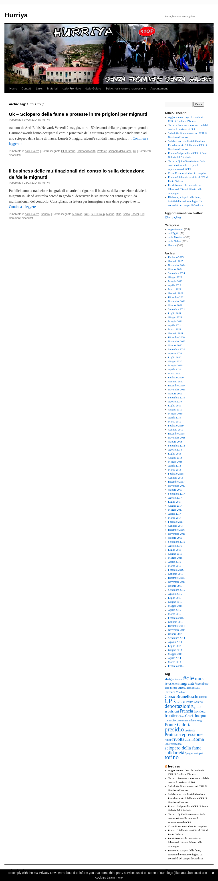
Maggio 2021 (175, 321)
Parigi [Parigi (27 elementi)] (199, 720)
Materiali (52, 88)
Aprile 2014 (174, 658)
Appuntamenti (159, 88)
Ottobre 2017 (175, 489)
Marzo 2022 (174, 289)
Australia (77, 214)
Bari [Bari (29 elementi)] (189, 687)
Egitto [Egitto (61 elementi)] (196, 706)
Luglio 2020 (174, 357)
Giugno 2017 (175, 505)
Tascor (135, 214)
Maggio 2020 (175, 365)
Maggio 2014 (175, 654)
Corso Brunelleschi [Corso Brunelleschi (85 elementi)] (181, 696)
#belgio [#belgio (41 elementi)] (169, 679)
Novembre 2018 (177, 437)
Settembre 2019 (176, 397)
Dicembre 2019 (176, 385)
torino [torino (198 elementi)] (172, 757)
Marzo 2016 (174, 565)
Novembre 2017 (177, 485)
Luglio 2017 (174, 501)
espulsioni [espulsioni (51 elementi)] (172, 711)
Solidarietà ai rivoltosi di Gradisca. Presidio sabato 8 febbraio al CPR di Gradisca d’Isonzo (187, 145)
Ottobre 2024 (175, 269)
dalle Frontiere (72, 88)
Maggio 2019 (175, 413)
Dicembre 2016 (176, 529)
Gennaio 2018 (175, 477)
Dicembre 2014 (176, 625)
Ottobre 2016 (175, 537)
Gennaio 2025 (175, 261)
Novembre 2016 (177, 533)
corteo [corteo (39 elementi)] (203, 696)
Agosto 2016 (175, 545)
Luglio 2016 (174, 549)
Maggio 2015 (175, 605)
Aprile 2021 (174, 325)
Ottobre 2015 (175, 585)
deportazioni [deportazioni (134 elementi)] (178, 706)
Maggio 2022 (175, 281)
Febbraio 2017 (176, 521)
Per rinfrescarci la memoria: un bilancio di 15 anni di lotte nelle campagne (185, 189)
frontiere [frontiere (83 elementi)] (172, 715)
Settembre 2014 (176, 637)
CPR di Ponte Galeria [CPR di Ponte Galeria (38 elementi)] (190, 702)
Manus (110, 214)
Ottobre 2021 (175, 305)
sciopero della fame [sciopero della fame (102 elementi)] (183, 748)
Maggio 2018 (175, 461)
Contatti (27, 88)
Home (13, 88)
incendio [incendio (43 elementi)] (170, 720)
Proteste (102, 151)
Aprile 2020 (174, 369)
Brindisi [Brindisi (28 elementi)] (196, 687)
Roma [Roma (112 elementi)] (198, 739)
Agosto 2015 (175, 593)
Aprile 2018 (174, 465)
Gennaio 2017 (175, 525)
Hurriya (16, 15)
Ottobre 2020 (175, 345)
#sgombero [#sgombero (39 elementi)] (201, 683)
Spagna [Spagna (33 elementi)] (189, 753)
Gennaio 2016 (175, 573)
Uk (134, 151)
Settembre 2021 (176, 309)
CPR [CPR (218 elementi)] (170, 701)
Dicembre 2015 (176, 577)
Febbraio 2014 (176, 666)
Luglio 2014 (174, 646)
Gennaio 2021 (175, 333)
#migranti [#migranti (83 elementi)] (185, 683)
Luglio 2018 (174, 453)
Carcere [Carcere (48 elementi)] (170, 692)
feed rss (174, 766)
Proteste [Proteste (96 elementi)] (172, 734)
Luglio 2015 (174, 597)
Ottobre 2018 (175, 441)
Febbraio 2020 (176, 377)
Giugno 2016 (175, 553)
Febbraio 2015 (176, 617)
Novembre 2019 (177, 389)
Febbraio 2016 (176, 569)
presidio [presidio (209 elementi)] (174, 729)
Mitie (118, 214)
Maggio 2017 (175, 509)
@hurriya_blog (173, 217)
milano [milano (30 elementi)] (192, 720)
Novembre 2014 (177, 629)
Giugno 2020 (175, 361)
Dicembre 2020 (176, 337)
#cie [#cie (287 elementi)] (188, 678)
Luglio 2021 (174, 313)
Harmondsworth (86, 151)
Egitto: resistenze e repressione (125, 88)
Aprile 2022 (174, 285)
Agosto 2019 (175, 401)
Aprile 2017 (174, 513)
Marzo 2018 (174, 469)
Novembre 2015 (177, 581)
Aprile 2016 (174, 561)
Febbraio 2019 (176, 425)
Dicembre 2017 (176, 481)
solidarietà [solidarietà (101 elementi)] (174, 752)
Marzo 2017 (174, 517)
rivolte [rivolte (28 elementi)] (188, 740)
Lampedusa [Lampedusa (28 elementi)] (182, 720)
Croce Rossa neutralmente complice (187, 173)
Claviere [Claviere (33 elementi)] (180, 692)
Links (39, 88)
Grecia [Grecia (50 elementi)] (189, 716)
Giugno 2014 (175, 650)
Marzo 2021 (174, 329)
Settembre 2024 (176, 273)
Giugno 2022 (175, 277)
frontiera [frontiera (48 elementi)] (200, 711)
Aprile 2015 (174, 609)
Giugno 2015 (175, 601)
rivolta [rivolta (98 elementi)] (178, 739)
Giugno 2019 (175, 409)
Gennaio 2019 (175, 429)
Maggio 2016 (175, 557)
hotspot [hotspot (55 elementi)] (200, 716)
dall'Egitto (173, 233)
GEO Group (68, 151)
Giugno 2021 (175, 317)
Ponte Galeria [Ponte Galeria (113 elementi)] (178, 724)
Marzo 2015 (174, 613)
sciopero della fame (119, 151)
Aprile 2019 (174, 417)
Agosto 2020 (175, 353)
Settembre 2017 (176, 493)
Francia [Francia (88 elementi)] (186, 710)
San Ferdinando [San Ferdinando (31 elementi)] (173, 743)
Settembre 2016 (176, 541)
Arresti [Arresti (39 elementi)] (182, 687)
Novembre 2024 (177, 265)
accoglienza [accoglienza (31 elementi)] (171, 687)
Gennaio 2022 (175, 293)
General (45, 214)
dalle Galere (93, 88)
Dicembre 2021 (176, 297)
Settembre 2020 (176, 349)
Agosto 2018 (175, 449)
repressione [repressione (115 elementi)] (191, 734)
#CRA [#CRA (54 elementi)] (199, 679)
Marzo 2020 (174, 373)
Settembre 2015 (176, 589)
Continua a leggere (24, 207)
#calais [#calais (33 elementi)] (178, 679)
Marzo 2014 (174, 662)
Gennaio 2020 (175, 381)
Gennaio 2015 (175, 621)
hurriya (46, 119)
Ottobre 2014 (175, 633)
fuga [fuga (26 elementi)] (182, 716)
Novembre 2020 (177, 341)
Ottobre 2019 (175, 393)
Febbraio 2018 (176, 473)
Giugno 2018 (175, 457)
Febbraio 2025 (176, 257)
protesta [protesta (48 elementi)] (189, 730)
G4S (86, 214)
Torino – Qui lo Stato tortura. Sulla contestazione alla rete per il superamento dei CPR (186, 165)
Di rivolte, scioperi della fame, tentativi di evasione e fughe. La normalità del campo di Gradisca (185, 201)
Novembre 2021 (177, 301)
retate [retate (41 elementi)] (168, 739)
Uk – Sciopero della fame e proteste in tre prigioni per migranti (78, 114)
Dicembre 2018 (176, 433)
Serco (126, 214)
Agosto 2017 (175, 497)
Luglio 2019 (174, 405)
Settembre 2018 (176, 445)
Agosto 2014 (175, 641)
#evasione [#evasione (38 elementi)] (171, 683)
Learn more (115, 877)
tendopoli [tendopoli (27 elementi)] (198, 753)
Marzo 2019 (174, 421)
